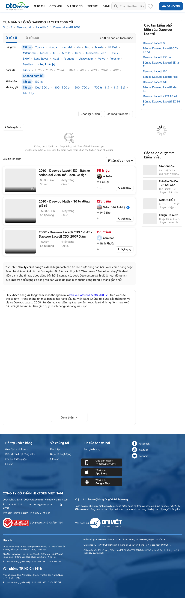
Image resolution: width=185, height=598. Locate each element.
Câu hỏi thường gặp (15, 459)
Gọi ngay (126, 187)
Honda (53, 47)
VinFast (112, 47)
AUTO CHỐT (167, 200)
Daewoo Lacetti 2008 (66, 27)
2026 (38, 70)
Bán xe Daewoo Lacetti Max (160, 77)
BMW (26, 59)
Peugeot (69, 59)
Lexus (114, 53)
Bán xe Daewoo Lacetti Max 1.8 (160, 89)
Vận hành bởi (98, 523)
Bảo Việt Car (167, 166)
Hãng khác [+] (46, 64)
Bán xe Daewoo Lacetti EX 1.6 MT (161, 103)
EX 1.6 (39, 82)
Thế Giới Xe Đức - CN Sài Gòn (169, 183)
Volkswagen (86, 59)
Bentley (28, 64)
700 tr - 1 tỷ (101, 87)
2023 (71, 70)
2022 (83, 70)
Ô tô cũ (7, 27)
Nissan (44, 53)
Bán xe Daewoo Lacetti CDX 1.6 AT (160, 50)
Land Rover (41, 59)
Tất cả (27, 47)
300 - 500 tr (62, 87)
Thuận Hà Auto (168, 215)
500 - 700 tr (82, 87)
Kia (78, 47)
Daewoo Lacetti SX (155, 82)
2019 (116, 70)
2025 (49, 70)
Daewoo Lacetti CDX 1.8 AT (160, 96)
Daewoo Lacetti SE (154, 43)
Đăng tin (171, 6)
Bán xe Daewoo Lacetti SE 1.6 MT (161, 64)
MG (55, 53)
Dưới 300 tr (42, 87)
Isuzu (78, 53)
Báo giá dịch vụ (92, 449)
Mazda (99, 47)
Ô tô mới (32, 38)
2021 (94, 70)
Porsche (115, 59)
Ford (88, 47)
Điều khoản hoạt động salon (20, 454)
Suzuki (66, 53)
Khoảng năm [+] (33, 76)
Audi (56, 59)
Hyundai (66, 47)
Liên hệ (9, 464)
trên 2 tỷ (28, 93)
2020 (104, 70)
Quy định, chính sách (16, 449)
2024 (60, 70)
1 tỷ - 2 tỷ (120, 87)
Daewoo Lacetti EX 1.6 (157, 57)
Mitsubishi (29, 53)
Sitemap (54, 459)
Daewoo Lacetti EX (155, 71)
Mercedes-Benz (96, 53)
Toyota (39, 47)
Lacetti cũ (42, 27)
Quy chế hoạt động (60, 454)
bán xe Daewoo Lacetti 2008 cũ (89, 295)
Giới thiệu (55, 449)
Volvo (101, 59)
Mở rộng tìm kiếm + (118, 114)
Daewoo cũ (24, 27)
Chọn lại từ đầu (90, 114)
